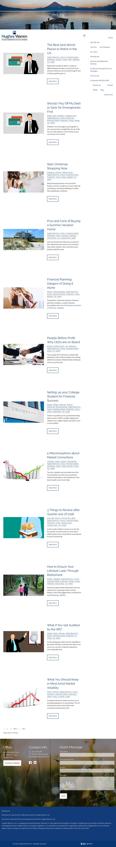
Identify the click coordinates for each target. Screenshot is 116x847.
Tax (48, 123)
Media (95, 90)
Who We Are (94, 42)
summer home (51, 238)
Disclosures (108, 95)
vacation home (65, 238)
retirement (72, 235)
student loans (56, 411)
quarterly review (52, 525)
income (62, 118)
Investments (64, 120)
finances (49, 292)
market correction (67, 466)
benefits (49, 579)
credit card (62, 404)
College (55, 404)
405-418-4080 (37, 752)
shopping (70, 177)
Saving (63, 177)
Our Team (93, 52)
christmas (58, 172)
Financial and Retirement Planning (99, 62)
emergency (60, 115)
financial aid (51, 407)
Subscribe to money (10, 733)
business (50, 346)
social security (59, 583)
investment (50, 694)
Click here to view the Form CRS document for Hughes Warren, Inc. (26, 815)
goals (73, 518)
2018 (48, 518)
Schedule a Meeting (12, 763)
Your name (71, 752)
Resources (97, 85)
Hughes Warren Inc (53, 118)
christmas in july (67, 172)
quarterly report (66, 523)
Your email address (74, 759)
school (49, 411)
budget (49, 115)
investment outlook (53, 120)
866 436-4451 (43, 754)
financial (61, 633)
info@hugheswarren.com (40, 757)
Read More (53, 81)
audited (49, 633)
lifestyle (71, 581)
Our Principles (105, 47)
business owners (59, 346)
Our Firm (93, 47)
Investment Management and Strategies (100, 70)
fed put (57, 461)
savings (77, 120)
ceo (66, 346)
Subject (70, 767)
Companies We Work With (99, 80)
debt (54, 115)
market (58, 466)
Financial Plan (71, 461)
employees (72, 346)
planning (50, 296)
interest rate (70, 118)
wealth (52, 123)
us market (61, 696)
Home (110, 38)
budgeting (50, 172)
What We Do (94, 57)
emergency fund (70, 115)
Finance (55, 633)
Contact (110, 85)
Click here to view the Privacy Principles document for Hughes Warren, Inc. (28, 819)
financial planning (59, 292)
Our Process (94, 76)
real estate (64, 235)
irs (75, 636)
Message (70, 775)
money (71, 120)
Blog (102, 90)
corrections (50, 461)
